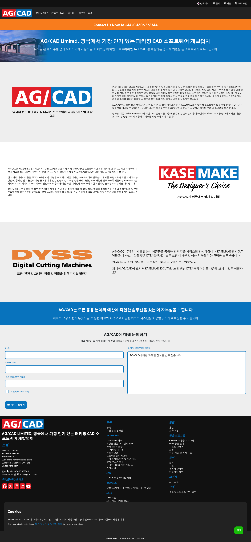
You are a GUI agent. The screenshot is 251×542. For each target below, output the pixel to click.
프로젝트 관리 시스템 (117, 455)
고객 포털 (241, 3)
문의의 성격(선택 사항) (138, 348)
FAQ (62, 13)
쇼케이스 (71, 13)
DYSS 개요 (111, 497)
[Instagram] (16, 487)
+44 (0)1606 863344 (18, 471)
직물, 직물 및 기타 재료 (180, 452)
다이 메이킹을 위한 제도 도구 (120, 464)
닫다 (239, 530)
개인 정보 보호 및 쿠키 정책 (182, 491)
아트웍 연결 (112, 452)
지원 (227, 3)
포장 (171, 449)
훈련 (171, 427)
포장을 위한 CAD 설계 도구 (119, 443)
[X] (10, 487)
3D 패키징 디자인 (115, 449)
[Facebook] (4, 487)
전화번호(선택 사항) (15, 376)
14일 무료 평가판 (114, 430)
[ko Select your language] (203, 3)
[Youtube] (28, 487)
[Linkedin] (22, 487)
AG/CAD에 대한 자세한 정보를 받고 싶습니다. (186, 372)
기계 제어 (111, 468)
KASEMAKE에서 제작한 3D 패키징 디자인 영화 (128, 487)
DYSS (53, 13)
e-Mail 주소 (10, 362)
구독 (108, 427)
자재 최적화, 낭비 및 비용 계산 (121, 458)
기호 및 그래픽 (176, 446)
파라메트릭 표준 (114, 446)
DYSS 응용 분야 (176, 443)
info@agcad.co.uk (27, 474)
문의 (216, 3)
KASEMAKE (41, 13)
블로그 (82, 13)
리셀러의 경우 (176, 471)
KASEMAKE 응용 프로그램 (181, 440)
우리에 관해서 (176, 468)
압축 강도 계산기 (114, 461)
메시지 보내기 (16, 404)
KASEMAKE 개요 (114, 440)
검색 (90, 13)
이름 (7, 348)
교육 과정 (174, 430)
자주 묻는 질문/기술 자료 (118, 477)
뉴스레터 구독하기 (19, 391)
